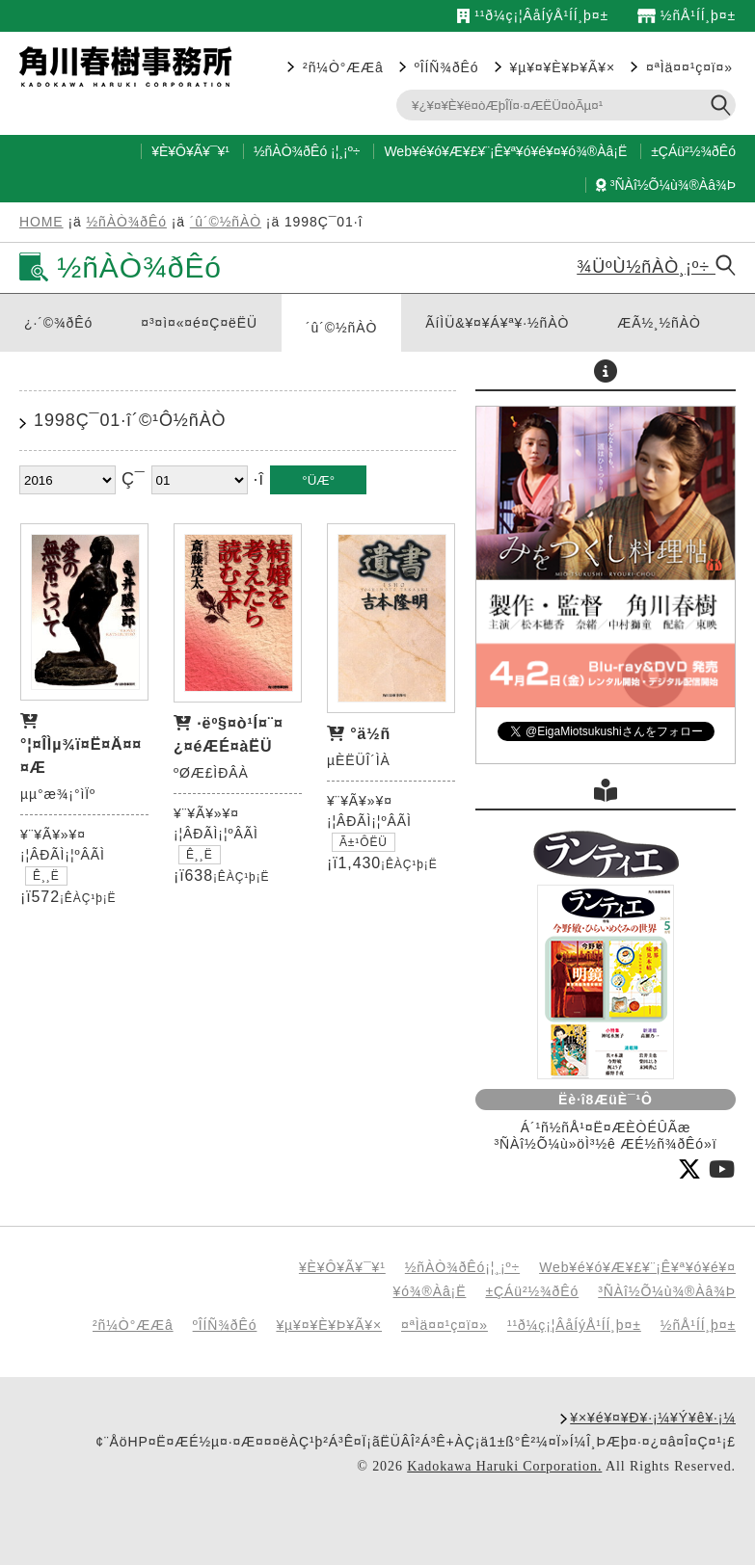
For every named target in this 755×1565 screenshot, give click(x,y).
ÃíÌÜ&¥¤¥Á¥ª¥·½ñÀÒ (497, 323)
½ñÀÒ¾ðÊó (290, 151)
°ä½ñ (370, 734)
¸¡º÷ (349, 151)
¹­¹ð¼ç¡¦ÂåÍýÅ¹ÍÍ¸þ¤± (532, 15)
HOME (41, 221)
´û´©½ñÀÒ (225, 221)
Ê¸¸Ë (46, 876)
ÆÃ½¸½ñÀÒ (659, 323)
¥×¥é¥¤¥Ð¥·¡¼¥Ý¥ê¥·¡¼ (653, 1417)
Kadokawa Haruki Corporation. (504, 1466)
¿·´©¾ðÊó (58, 323)
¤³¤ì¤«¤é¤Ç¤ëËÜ (199, 323)
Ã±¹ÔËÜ (363, 842)
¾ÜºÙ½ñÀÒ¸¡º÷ (656, 267)
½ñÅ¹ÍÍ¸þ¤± (686, 15)
